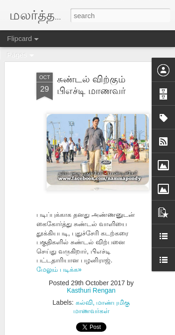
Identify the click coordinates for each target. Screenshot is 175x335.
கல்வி (84, 302)
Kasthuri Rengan (91, 290)
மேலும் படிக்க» (59, 269)
